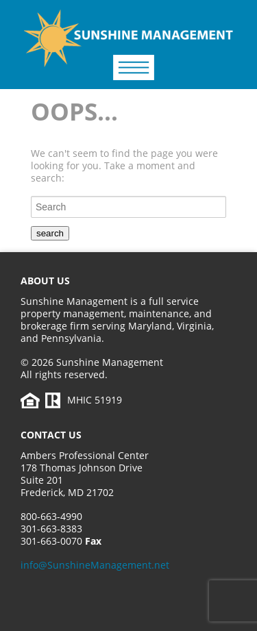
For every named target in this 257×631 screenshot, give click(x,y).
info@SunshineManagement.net (95, 564)
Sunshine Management (109, 49)
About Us (45, 280)
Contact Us (51, 434)
